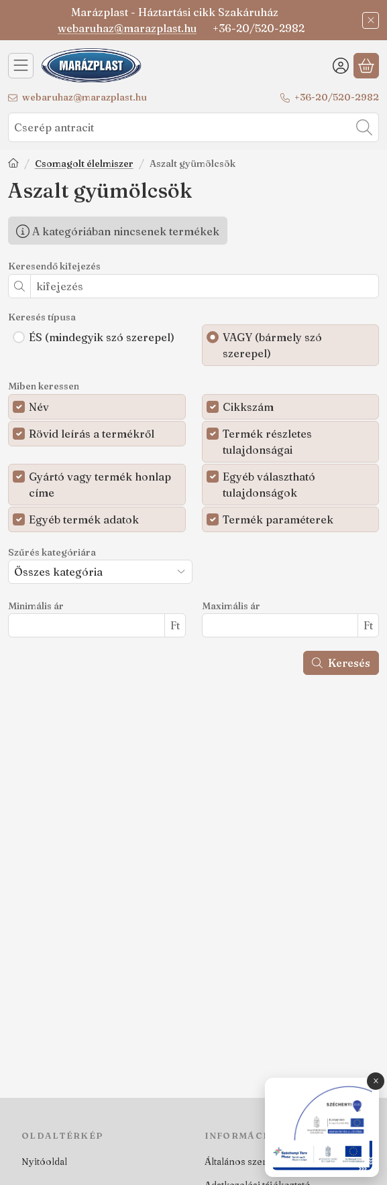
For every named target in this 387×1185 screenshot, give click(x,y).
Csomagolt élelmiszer (84, 164)
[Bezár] (370, 20)
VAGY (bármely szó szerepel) (272, 345)
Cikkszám (248, 407)
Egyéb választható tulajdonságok (269, 484)
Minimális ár (36, 606)
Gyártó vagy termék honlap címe (100, 484)
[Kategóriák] (21, 65)
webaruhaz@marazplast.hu (127, 28)
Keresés (341, 663)
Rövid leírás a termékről (91, 433)
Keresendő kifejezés (54, 266)
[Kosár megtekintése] (366, 65)
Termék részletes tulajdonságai (267, 441)
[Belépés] (340, 65)
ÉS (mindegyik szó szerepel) (101, 337)
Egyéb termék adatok (84, 519)
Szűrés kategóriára (52, 552)
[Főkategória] (13, 164)
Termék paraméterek (278, 519)
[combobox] (193, 127)
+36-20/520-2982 (336, 97)
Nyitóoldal (44, 1162)
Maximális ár (231, 606)
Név (39, 407)
